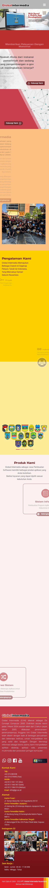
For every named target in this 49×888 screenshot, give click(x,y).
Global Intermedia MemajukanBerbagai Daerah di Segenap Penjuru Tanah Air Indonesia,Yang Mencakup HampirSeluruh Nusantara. (15, 269)
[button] (2, 19)
